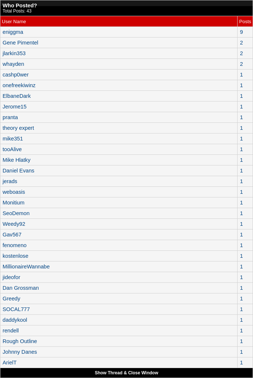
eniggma (13, 32)
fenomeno (14, 245)
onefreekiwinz (19, 85)
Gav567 (12, 235)
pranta (10, 117)
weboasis (14, 192)
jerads (10, 181)
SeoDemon (16, 213)
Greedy (11, 299)
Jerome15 (14, 107)
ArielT (10, 362)
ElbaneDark (17, 96)
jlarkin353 (14, 53)
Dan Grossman (21, 288)
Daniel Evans (18, 171)
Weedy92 (14, 224)
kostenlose (15, 256)
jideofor (11, 277)
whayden (13, 64)
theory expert (18, 128)
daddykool (15, 320)
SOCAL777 (16, 309)
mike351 (13, 139)
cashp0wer (16, 75)
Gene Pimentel (20, 43)
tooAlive (12, 149)
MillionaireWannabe (26, 267)
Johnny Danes (20, 352)
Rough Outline (20, 341)
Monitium (13, 203)
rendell (11, 331)
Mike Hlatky (17, 160)
